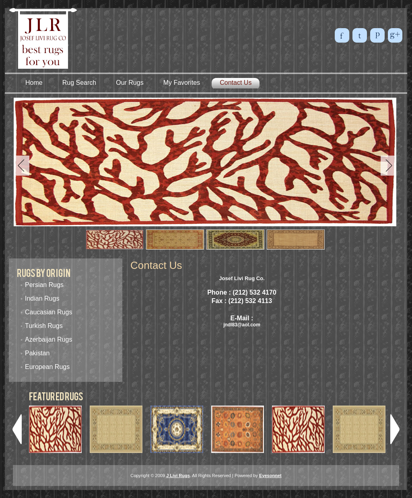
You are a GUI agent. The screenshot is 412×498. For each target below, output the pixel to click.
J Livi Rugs (178, 475)
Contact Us (235, 82)
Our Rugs (129, 82)
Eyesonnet (270, 475)
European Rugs (47, 366)
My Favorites (181, 82)
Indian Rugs (42, 298)
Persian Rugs (44, 284)
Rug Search (79, 82)
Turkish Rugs (44, 325)
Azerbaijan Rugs (48, 339)
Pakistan (37, 353)
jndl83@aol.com (241, 325)
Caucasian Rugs (48, 312)
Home (34, 82)
